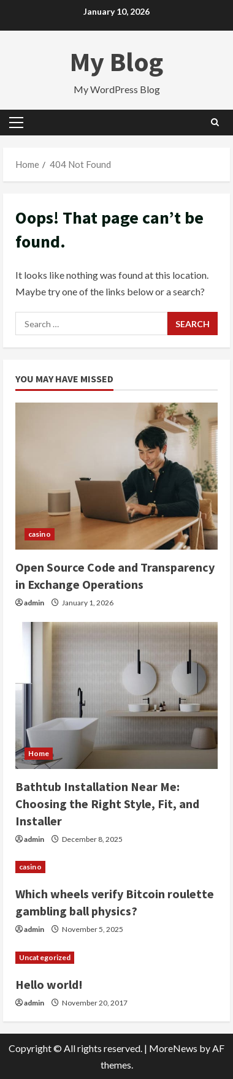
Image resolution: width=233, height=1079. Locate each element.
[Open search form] (215, 122)
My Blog (116, 61)
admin (34, 602)
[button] (16, 122)
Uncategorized (45, 957)
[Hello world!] (116, 957)
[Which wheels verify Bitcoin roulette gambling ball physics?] (116, 867)
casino (39, 534)
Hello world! (49, 984)
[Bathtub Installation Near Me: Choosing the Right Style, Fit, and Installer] (116, 695)
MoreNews (173, 1048)
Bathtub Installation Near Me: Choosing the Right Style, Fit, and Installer (107, 803)
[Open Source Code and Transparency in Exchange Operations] (116, 476)
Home (38, 753)
